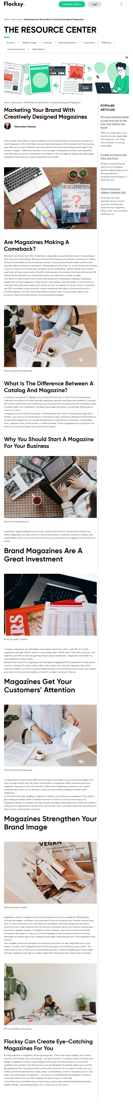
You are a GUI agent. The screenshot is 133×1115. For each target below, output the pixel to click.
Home (7, 19)
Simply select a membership (48, 1071)
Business (11, 42)
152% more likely (15, 288)
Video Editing (38, 49)
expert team (72, 1058)
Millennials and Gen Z (32, 150)
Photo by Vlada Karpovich (16, 521)
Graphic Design (29, 42)
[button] (121, 4)
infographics (38, 930)
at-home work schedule (34, 269)
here (65, 1084)
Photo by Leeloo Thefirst (16, 639)
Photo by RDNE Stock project (18, 1029)
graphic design (11, 1084)
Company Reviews (16, 49)
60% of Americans (37, 256)
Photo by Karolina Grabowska (18, 371)
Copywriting (89, 42)
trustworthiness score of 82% (72, 946)
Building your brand (77, 950)
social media (57, 780)
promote (86, 423)
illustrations (9, 930)
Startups (47, 42)
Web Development (67, 42)
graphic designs (23, 930)
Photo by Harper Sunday (15, 907)
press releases (52, 930)
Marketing (106, 42)
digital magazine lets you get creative (34, 531)
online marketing (58, 786)
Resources (17, 19)
